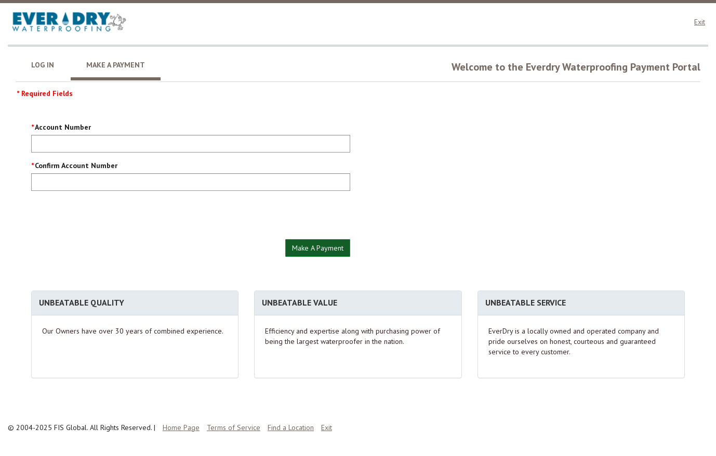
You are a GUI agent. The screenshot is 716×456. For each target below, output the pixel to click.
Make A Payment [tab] (115, 65)
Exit (699, 21)
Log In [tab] (42, 65)
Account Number (63, 127)
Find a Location (291, 427)
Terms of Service (233, 427)
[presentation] (110, 219)
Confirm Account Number (76, 165)
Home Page (181, 427)
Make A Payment (317, 248)
